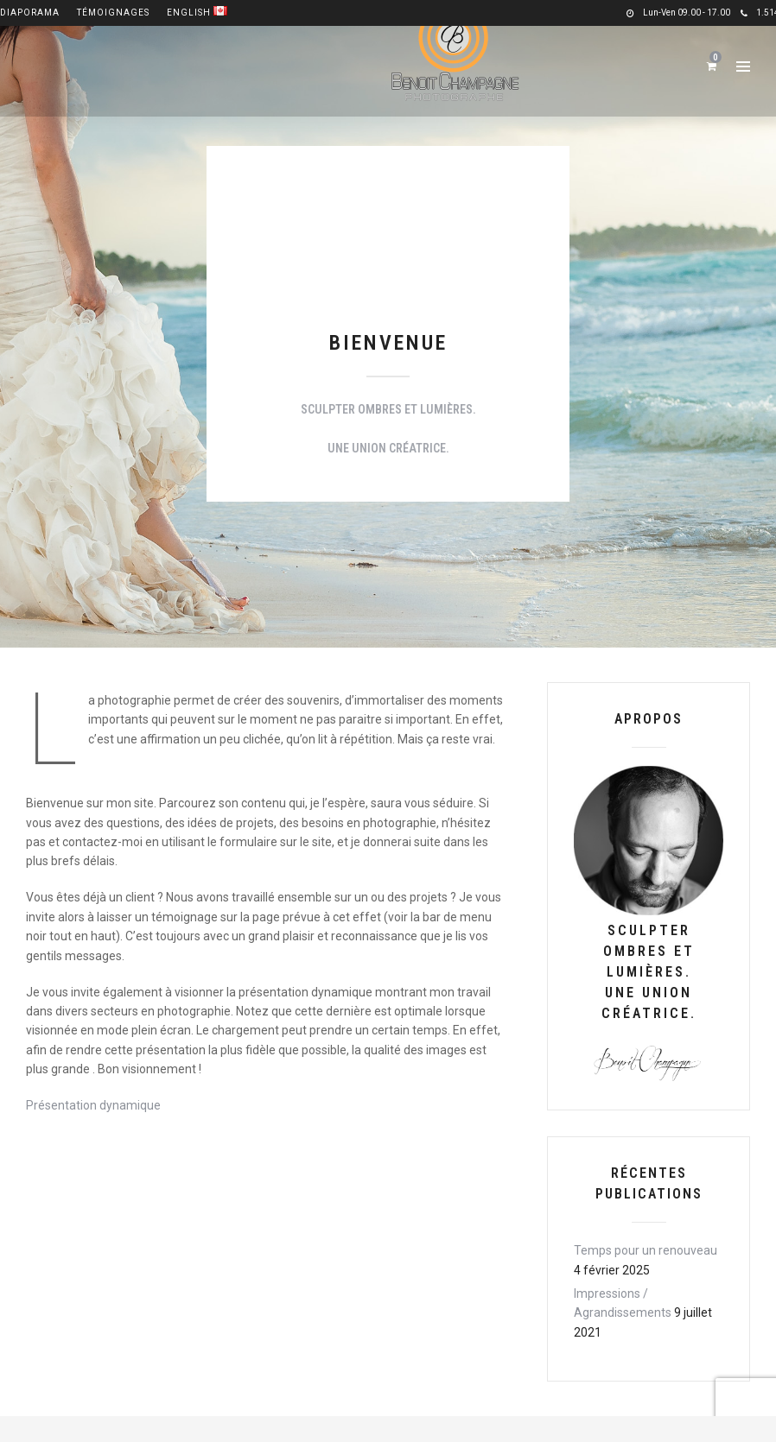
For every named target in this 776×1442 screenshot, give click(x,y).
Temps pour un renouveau (645, 1250)
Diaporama (30, 12)
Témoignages (113, 12)
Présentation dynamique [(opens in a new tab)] (93, 1105)
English (197, 12)
